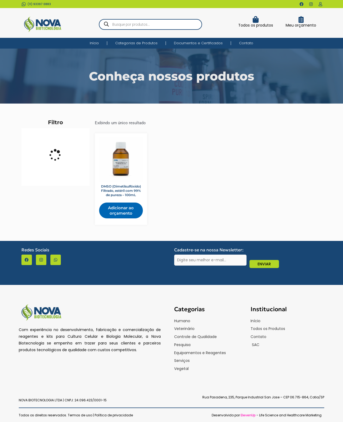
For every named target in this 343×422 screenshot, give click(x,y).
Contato (246, 43)
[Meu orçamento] (301, 19)
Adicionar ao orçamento (121, 210)
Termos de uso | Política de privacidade (100, 415)
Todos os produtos (255, 25)
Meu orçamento (301, 25)
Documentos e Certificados (198, 43)
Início (94, 43)
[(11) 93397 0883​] (23, 4)
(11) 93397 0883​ (39, 4)
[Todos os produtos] (255, 19)
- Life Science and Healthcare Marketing (281, 415)
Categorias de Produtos (136, 43)
